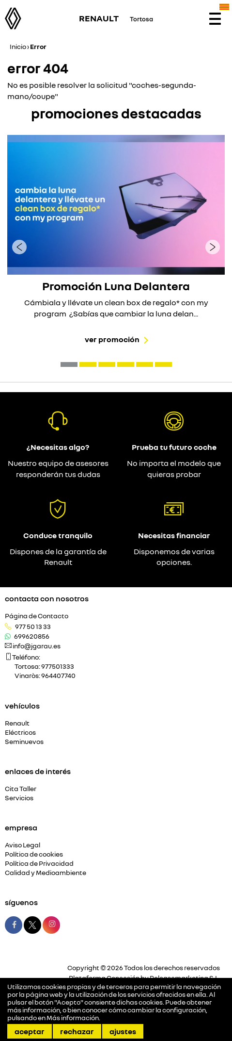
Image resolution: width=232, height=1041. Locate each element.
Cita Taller (20, 789)
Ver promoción (112, 339)
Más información (72, 1018)
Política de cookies (34, 854)
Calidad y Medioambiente (45, 872)
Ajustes (122, 1031)
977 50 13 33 (33, 626)
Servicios (19, 798)
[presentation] (19, 246)
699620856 (31, 636)
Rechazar (77, 1031)
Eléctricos (20, 732)
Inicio (18, 46)
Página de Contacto (36, 616)
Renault (17, 723)
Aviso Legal (22, 845)
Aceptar (30, 1031)
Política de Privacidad (39, 863)
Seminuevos (24, 741)
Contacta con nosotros (47, 598)
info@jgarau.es (37, 646)
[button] (69, 364)
